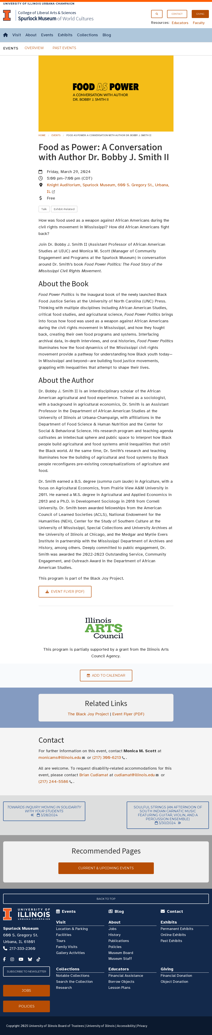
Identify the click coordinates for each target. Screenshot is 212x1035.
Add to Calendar (102, 675)
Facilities (63, 934)
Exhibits (65, 34)
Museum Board (120, 952)
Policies (115, 946)
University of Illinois (100, 1026)
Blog (106, 34)
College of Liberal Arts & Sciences (47, 12)
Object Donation (174, 981)
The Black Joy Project (88, 714)
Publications (118, 940)
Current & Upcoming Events (106, 868)
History (114, 934)
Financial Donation (176, 975)
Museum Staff (120, 958)
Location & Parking (72, 928)
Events (47, 34)
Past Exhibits (171, 940)
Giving (200, 13)
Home (42, 135)
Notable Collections (72, 975)
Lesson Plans (119, 987)
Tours (60, 940)
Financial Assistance (125, 975)
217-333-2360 (22, 948)
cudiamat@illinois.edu (134, 774)
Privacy (142, 1026)
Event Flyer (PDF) (128, 714)
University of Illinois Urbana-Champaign (39, 3)
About (30, 34)
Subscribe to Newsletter (26, 971)
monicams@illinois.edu (60, 757)
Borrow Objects (121, 981)
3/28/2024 (42, 811)
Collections (87, 34)
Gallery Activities (70, 952)
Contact (177, 13)
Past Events (64, 48)
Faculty (199, 23)
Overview (34, 48)
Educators (180, 23)
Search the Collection (74, 981)
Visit (16, 34)
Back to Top (106, 898)
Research (64, 987)
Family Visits (66, 946)
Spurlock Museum (21, 928)
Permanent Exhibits (177, 928)
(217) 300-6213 (106, 757)
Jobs (112, 928)
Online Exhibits (173, 934)
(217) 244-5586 (53, 781)
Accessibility (126, 1026)
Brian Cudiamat (93, 774)
